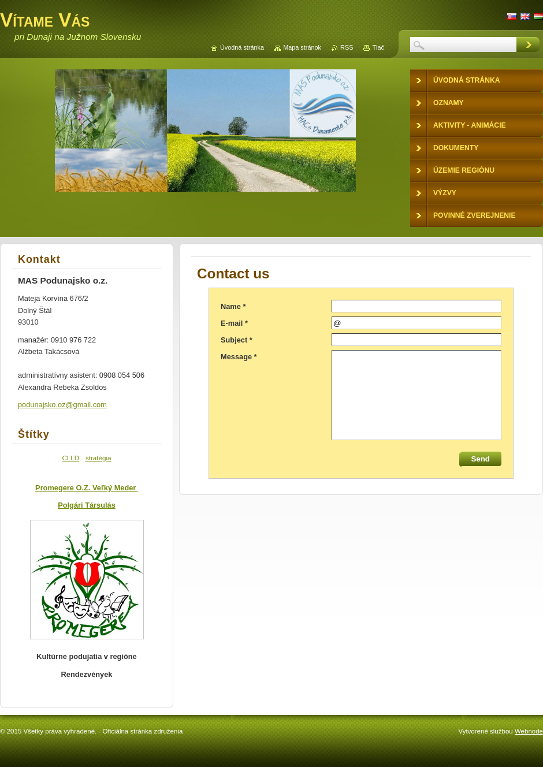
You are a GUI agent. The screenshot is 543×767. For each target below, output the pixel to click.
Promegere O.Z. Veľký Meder (86, 487)
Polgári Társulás (87, 505)
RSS (346, 47)
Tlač (378, 47)
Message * (239, 356)
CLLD (70, 457)
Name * (233, 306)
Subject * (236, 340)
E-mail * (234, 323)
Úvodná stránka (242, 47)
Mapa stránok (302, 47)
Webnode (529, 731)
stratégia (98, 457)
